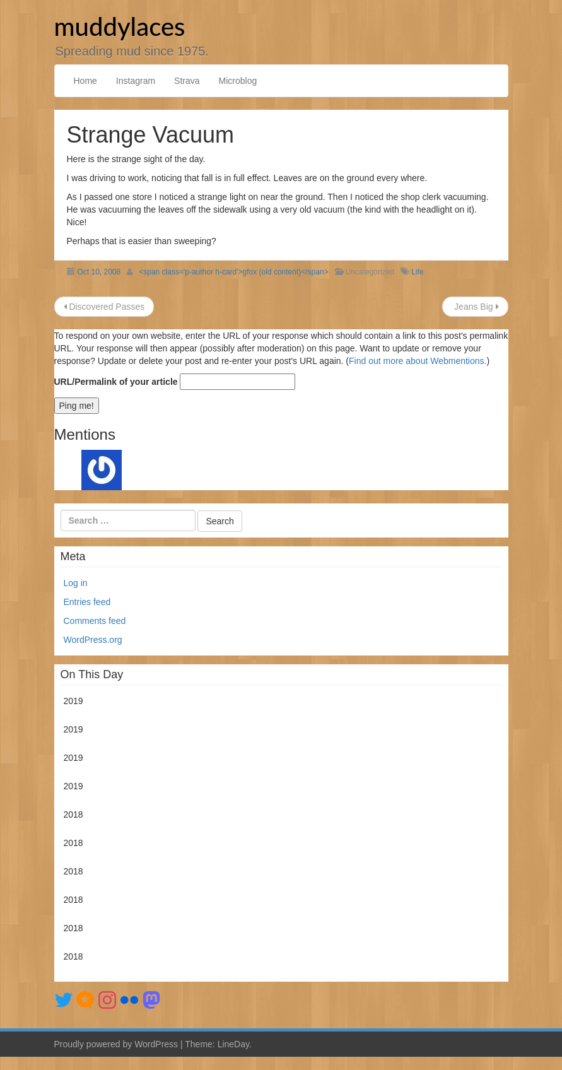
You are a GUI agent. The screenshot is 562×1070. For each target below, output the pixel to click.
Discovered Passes (104, 307)
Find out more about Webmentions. (417, 361)
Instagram (135, 81)
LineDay (233, 1044)
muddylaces (119, 26)
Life (417, 272)
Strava (186, 81)
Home (85, 81)
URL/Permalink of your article (116, 382)
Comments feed (95, 621)
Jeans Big (475, 307)
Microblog (238, 81)
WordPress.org (93, 640)
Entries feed (87, 602)
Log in (76, 583)
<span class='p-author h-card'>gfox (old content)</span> (233, 272)
